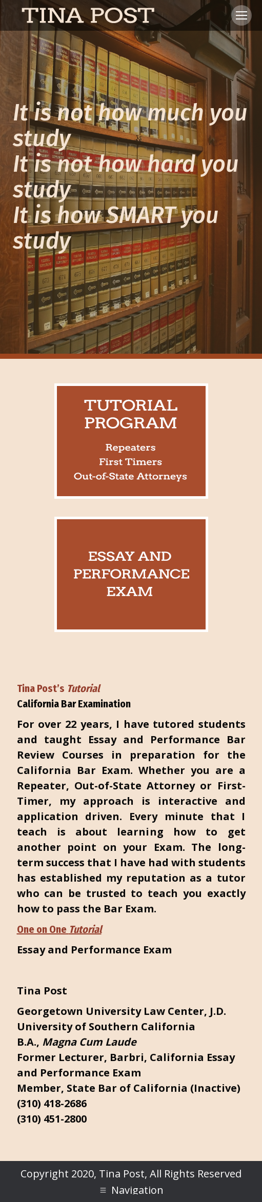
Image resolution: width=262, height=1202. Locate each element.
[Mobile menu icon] (241, 15)
